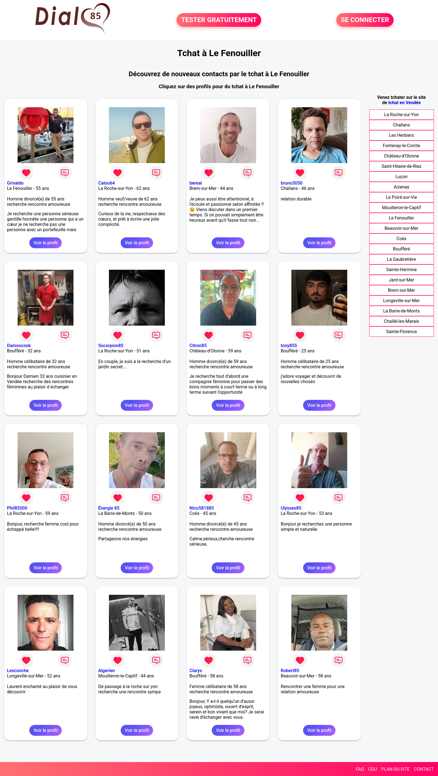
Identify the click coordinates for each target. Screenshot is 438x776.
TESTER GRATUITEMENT (219, 20)
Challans (401, 125)
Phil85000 (17, 508)
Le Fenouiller (401, 218)
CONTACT (424, 769)
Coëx (401, 238)
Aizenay (401, 187)
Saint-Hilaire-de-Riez (402, 166)
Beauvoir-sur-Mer (401, 228)
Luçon (402, 176)
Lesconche (18, 670)
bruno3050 (292, 183)
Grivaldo (15, 183)
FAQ (360, 769)
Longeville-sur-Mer (401, 300)
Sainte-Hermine (401, 269)
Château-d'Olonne (401, 156)
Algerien (106, 670)
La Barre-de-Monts (401, 311)
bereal (195, 183)
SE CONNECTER (365, 20)
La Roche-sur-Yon (401, 114)
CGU (372, 769)
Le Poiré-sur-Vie (401, 197)
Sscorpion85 (110, 345)
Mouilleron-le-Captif (401, 207)
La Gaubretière (401, 259)
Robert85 (290, 670)
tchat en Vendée (404, 102)
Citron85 (197, 345)
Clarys (195, 670)
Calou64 (106, 183)
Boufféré (401, 249)
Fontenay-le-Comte (401, 145)
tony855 (289, 345)
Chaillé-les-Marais (401, 321)
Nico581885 (201, 508)
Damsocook (19, 345)
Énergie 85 (109, 508)
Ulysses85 (291, 508)
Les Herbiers (401, 135)
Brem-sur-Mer (401, 290)
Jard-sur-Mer (401, 280)
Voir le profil (46, 242)
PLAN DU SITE (395, 769)
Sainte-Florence (401, 331)
